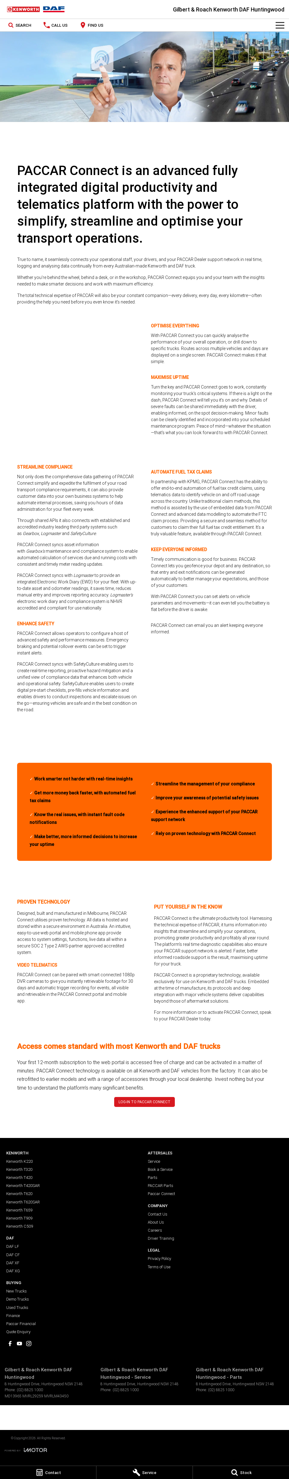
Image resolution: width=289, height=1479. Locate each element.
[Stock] (241, 1472)
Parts (152, 1177)
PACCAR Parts (160, 1185)
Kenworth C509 (19, 1226)
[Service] (144, 1472)
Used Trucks (17, 1307)
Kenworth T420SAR (23, 1185)
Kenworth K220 (19, 1161)
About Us (156, 1222)
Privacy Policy (159, 1258)
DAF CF (13, 1254)
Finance (13, 1315)
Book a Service (160, 1169)
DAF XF (12, 1262)
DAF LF (12, 1246)
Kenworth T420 (19, 1177)
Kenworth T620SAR (23, 1202)
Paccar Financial (21, 1323)
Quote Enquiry (18, 1331)
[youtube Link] (19, 1343)
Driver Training (161, 1238)
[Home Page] (36, 9)
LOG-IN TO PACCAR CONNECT (144, 1101)
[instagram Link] (29, 1343)
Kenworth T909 (19, 1218)
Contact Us (157, 1214)
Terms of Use (159, 1267)
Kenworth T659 (19, 1210)
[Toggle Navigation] (280, 25)
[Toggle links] (26, 1450)
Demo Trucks (17, 1299)
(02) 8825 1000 (30, 1389)
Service (154, 1161)
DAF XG (13, 1271)
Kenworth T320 (19, 1169)
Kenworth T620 (19, 1193)
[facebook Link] (10, 1343)
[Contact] (48, 1472)
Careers (155, 1230)
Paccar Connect (161, 1193)
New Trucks (16, 1291)
